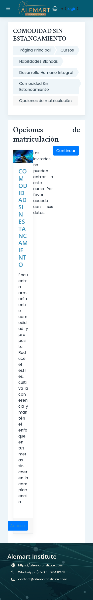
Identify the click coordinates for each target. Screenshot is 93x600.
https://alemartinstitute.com (40, 565)
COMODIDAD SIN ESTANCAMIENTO (23, 217)
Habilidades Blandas (38, 61)
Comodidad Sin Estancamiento (34, 86)
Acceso (17, 526)
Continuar (66, 151)
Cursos (67, 50)
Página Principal (35, 50)
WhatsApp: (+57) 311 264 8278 (41, 572)
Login (71, 8)
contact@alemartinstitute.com (42, 579)
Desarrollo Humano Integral (46, 72)
